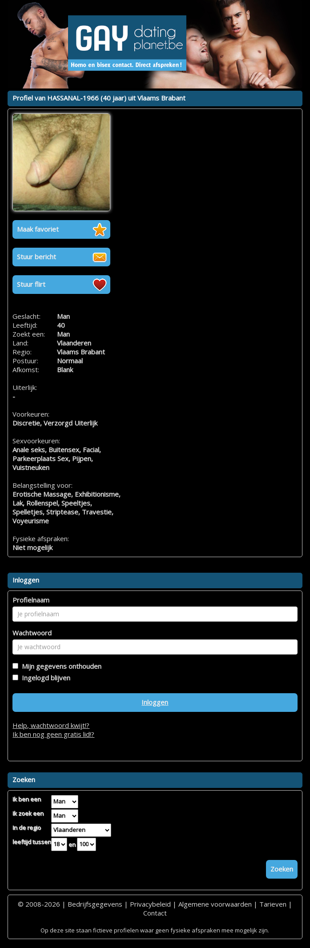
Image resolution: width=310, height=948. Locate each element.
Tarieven (272, 904)
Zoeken (281, 868)
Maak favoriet (38, 229)
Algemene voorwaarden (215, 904)
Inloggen (154, 702)
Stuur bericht (36, 256)
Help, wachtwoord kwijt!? (50, 725)
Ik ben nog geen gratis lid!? (53, 734)
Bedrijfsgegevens (95, 904)
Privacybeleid (150, 904)
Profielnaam (30, 599)
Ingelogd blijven (44, 677)
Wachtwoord (32, 632)
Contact (155, 912)
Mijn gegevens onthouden (59, 666)
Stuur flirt (31, 284)
